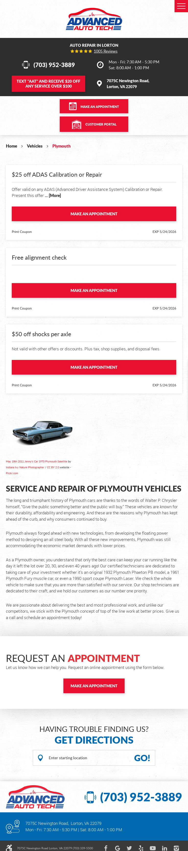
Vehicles (35, 146)
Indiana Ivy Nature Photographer (25, 467)
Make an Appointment (100, 106)
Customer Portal (101, 124)
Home (11, 146)
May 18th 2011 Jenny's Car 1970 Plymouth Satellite (36, 461)
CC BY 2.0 (53, 467)
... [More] (52, 195)
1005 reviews (106, 51)
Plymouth (61, 146)
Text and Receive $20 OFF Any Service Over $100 (48, 83)
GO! (142, 757)
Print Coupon (22, 231)
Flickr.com (12, 473)
